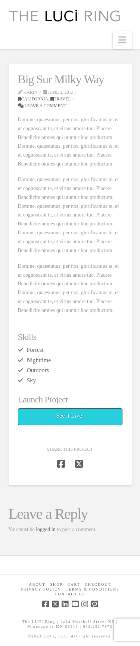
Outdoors (38, 370)
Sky (31, 380)
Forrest (35, 350)
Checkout (98, 584)
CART (74, 584)
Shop (56, 584)
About (37, 584)
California (33, 99)
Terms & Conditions (92, 589)
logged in (46, 529)
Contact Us (70, 594)
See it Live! (70, 415)
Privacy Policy (41, 589)
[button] (122, 40)
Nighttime (39, 360)
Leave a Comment (42, 105)
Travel (60, 99)
